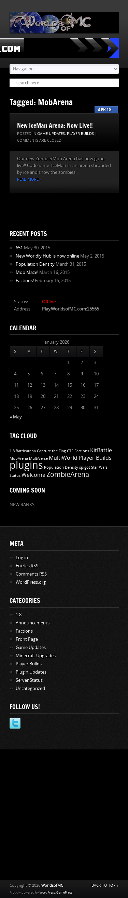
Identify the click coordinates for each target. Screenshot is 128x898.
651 (19, 247)
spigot (84, 467)
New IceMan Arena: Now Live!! (55, 125)
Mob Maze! (27, 272)
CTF (70, 451)
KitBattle (101, 450)
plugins (26, 465)
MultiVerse (38, 458)
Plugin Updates (31, 672)
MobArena (19, 458)
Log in (22, 557)
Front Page (27, 639)
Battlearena (26, 451)
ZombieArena (67, 474)
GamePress (64, 892)
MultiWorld (63, 458)
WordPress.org (31, 582)
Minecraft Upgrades (36, 655)
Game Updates (51, 134)
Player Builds (80, 134)
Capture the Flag (51, 451)
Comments (31, 574)
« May (16, 416)
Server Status (29, 680)
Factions (81, 451)
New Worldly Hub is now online (47, 256)
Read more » (29, 179)
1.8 (12, 451)
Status (15, 475)
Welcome (33, 475)
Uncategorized (30, 688)
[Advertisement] (64, 813)
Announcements (32, 622)
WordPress (47, 892)
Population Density (35, 264)
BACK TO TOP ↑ (105, 885)
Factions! (25, 280)
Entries (27, 565)
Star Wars (99, 467)
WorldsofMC (52, 885)
